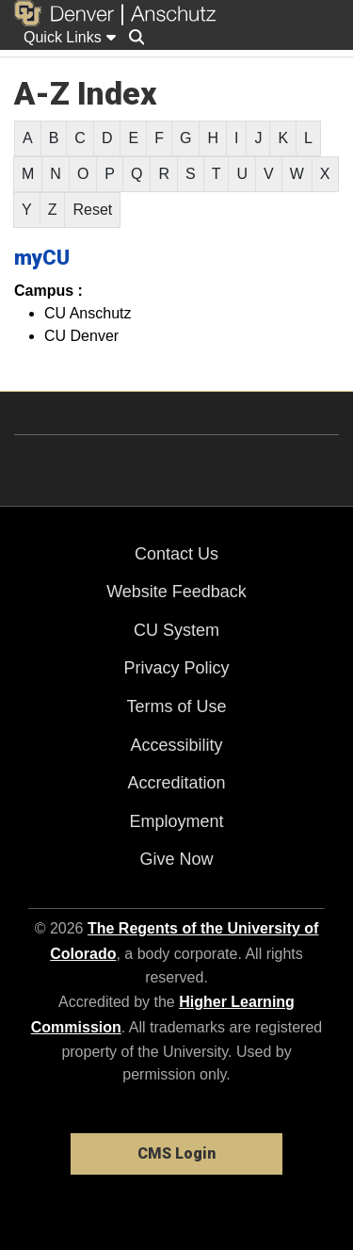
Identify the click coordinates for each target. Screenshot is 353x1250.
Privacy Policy (176, 667)
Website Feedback (176, 591)
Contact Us (176, 553)
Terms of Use (176, 706)
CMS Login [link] (176, 1153)
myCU (42, 257)
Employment (176, 821)
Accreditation (176, 782)
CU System (176, 630)
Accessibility (176, 745)
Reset (92, 210)
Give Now (176, 859)
